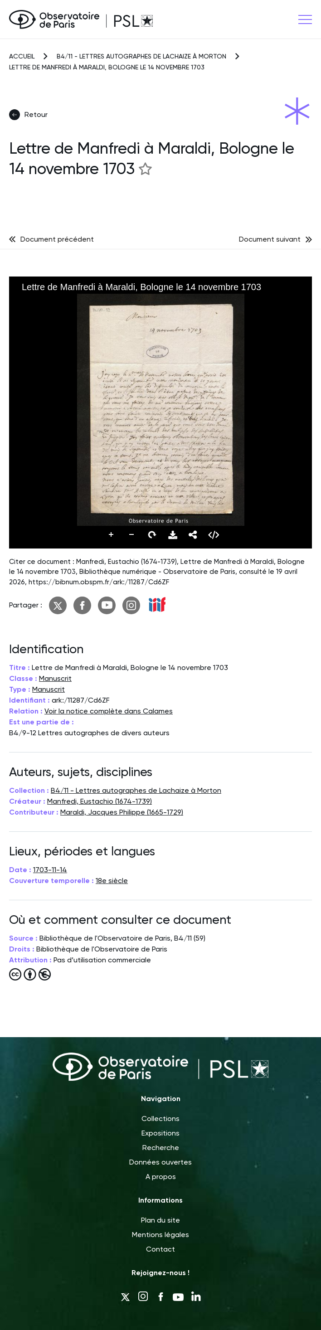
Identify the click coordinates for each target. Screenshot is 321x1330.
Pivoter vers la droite (152, 535)
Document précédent (57, 239)
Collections (160, 1118)
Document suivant (270, 239)
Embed (213, 535)
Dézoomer (132, 535)
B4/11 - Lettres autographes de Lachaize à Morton (141, 56)
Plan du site (160, 1220)
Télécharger (173, 535)
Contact (160, 1249)
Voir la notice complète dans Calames (108, 711)
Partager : (25, 605)
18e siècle (112, 880)
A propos (161, 1176)
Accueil (21, 56)
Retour (28, 114)
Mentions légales (160, 1234)
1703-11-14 (50, 869)
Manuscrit (55, 678)
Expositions (160, 1133)
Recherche (160, 1147)
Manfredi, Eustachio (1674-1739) (99, 801)
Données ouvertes (160, 1162)
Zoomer (111, 535)
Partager (193, 535)
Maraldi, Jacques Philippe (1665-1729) (121, 812)
